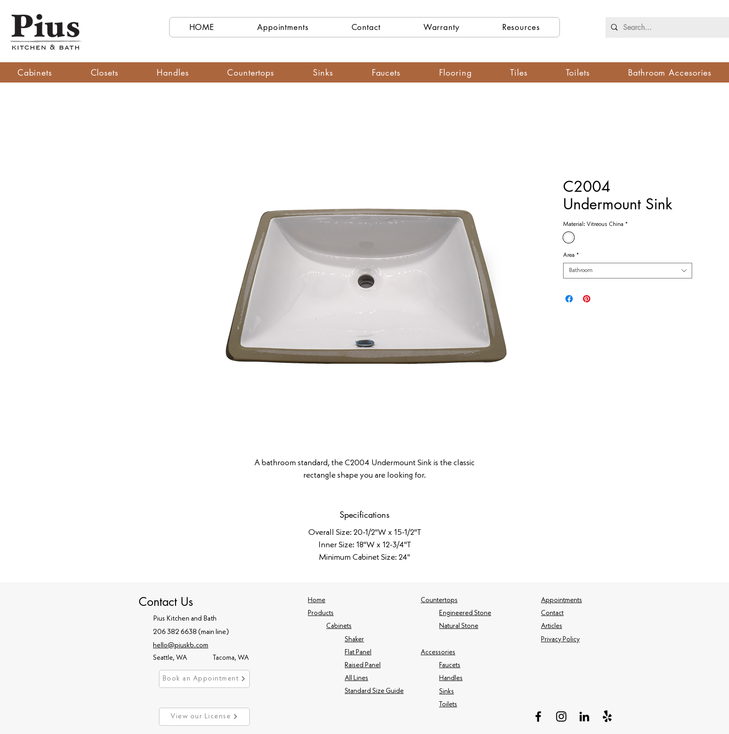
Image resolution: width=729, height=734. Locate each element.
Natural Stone (458, 626)
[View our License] (204, 717)
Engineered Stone (465, 613)
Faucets (449, 665)
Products (321, 613)
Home (316, 600)
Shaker (354, 639)
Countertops (439, 600)
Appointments (561, 600)
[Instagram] (561, 716)
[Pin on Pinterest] (586, 298)
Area (571, 255)
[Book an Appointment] (204, 679)
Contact (552, 613)
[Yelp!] (607, 716)
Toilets (448, 704)
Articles (551, 626)
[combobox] (627, 270)
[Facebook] (538, 716)
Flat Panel (358, 652)
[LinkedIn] (584, 716)
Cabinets (339, 626)
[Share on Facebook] (569, 298)
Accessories (438, 652)
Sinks (446, 691)
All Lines (356, 678)
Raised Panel (363, 665)
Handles (451, 678)
